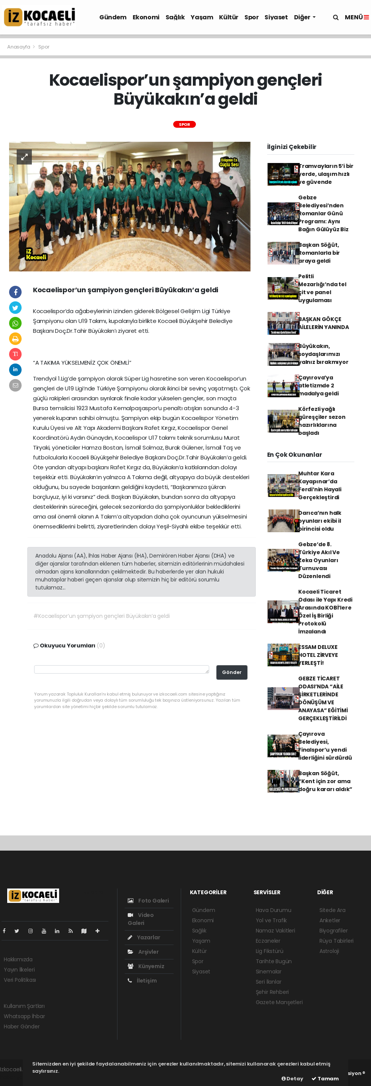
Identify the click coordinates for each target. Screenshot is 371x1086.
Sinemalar (269, 971)
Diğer (303, 17)
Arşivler (143, 952)
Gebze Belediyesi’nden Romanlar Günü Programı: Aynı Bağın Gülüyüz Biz (323, 213)
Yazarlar (144, 937)
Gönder (232, 672)
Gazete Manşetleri (279, 1002)
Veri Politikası (20, 980)
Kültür (228, 17)
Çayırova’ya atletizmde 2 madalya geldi (318, 385)
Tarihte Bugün (274, 961)
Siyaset (276, 17)
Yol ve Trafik (271, 920)
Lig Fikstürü (269, 951)
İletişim (142, 980)
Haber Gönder (22, 1026)
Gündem (113, 17)
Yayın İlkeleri (19, 969)
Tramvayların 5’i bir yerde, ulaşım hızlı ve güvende (326, 174)
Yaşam (202, 17)
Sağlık (175, 17)
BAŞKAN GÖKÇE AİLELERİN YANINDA (323, 323)
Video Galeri (141, 919)
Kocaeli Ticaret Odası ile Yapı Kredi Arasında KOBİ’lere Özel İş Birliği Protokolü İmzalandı (325, 611)
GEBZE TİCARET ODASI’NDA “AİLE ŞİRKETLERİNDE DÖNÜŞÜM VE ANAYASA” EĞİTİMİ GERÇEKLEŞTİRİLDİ (323, 698)
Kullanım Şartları (24, 1006)
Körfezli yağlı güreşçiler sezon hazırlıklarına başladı (322, 421)
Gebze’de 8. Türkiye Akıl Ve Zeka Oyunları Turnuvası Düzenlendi (319, 560)
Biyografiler (333, 930)
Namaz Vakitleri (275, 930)
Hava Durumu (273, 910)
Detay (292, 1078)
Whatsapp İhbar (24, 1016)
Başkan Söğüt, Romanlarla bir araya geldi (319, 253)
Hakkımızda (18, 959)
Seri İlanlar (269, 982)
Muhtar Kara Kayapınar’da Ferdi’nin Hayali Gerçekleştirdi (319, 485)
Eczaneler (268, 941)
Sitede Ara (332, 910)
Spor (251, 17)
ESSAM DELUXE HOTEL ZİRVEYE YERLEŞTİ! (318, 655)
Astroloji (329, 951)
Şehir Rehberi (272, 992)
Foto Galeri (148, 900)
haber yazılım (17, 1077)
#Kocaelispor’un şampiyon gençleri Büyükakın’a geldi (101, 616)
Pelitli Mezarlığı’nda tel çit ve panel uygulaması (322, 288)
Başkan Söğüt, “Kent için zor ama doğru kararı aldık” (325, 781)
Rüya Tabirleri (336, 941)
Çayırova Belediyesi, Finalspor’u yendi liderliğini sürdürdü (325, 746)
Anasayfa (19, 46)
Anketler (329, 920)
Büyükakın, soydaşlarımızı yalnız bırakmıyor (323, 354)
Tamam (325, 1078)
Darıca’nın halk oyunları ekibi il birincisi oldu (319, 521)
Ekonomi (146, 17)
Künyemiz (146, 966)
